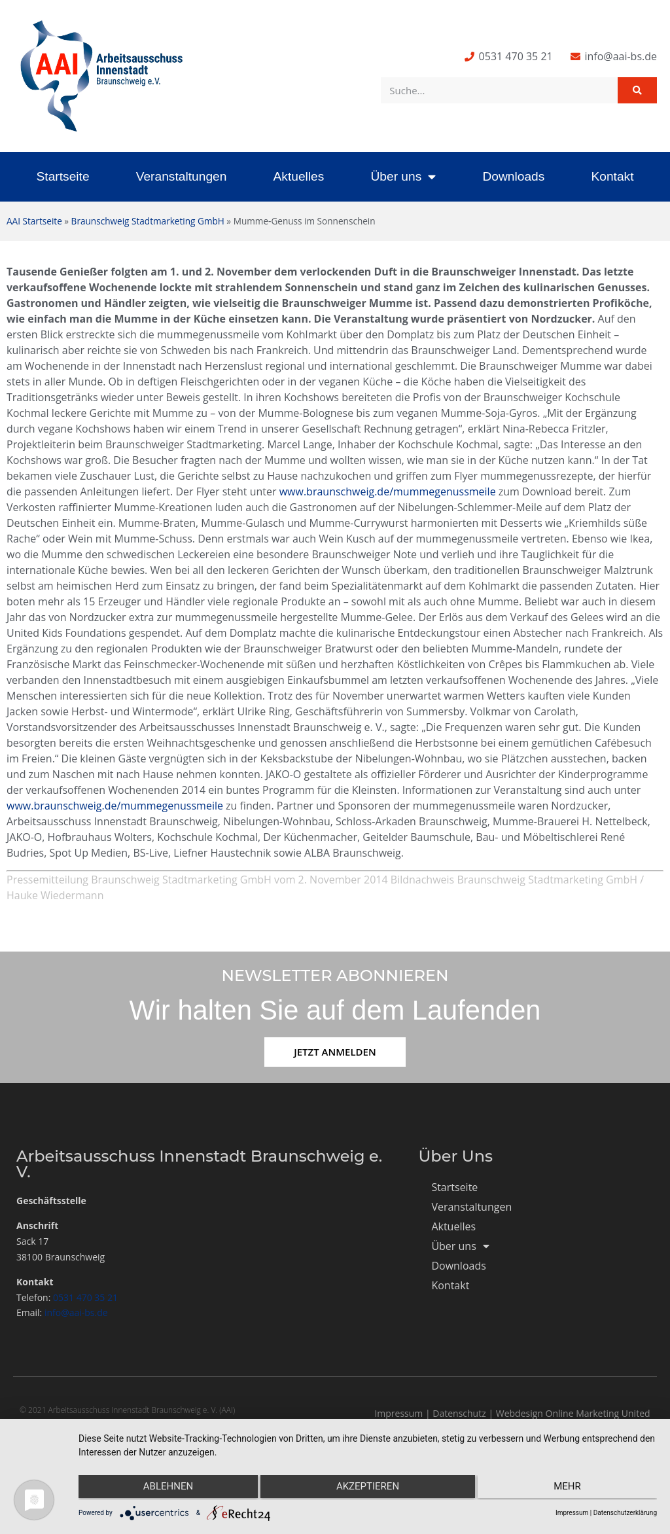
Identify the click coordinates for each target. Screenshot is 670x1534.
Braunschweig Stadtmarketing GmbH (147, 221)
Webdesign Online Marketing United (573, 1413)
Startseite (63, 176)
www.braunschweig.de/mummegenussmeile (387, 491)
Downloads (513, 176)
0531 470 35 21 (85, 1297)
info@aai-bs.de (76, 1312)
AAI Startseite (34, 221)
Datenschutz (458, 1413)
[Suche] (637, 90)
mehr (571, 1489)
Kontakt (612, 176)
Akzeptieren (367, 1489)
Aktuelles (298, 176)
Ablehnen (164, 1489)
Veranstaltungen (181, 176)
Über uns (403, 176)
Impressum (398, 1413)
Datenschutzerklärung (625, 1512)
